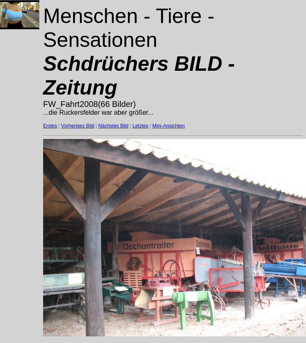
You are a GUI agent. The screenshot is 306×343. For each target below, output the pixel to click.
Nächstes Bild (113, 126)
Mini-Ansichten (168, 126)
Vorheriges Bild (77, 126)
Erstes (50, 126)
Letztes (141, 126)
